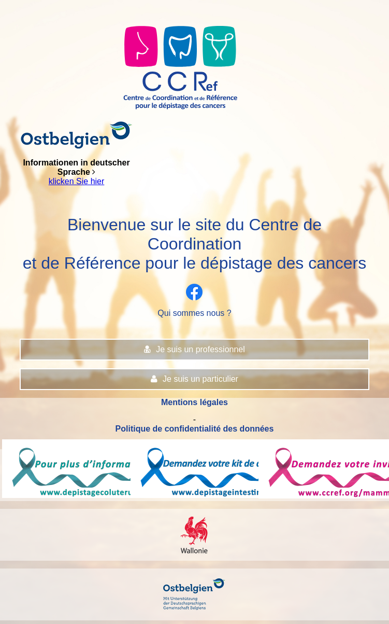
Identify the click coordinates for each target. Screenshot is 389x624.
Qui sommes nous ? (194, 313)
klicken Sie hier (77, 181)
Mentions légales (194, 402)
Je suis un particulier (194, 379)
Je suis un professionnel (194, 349)
